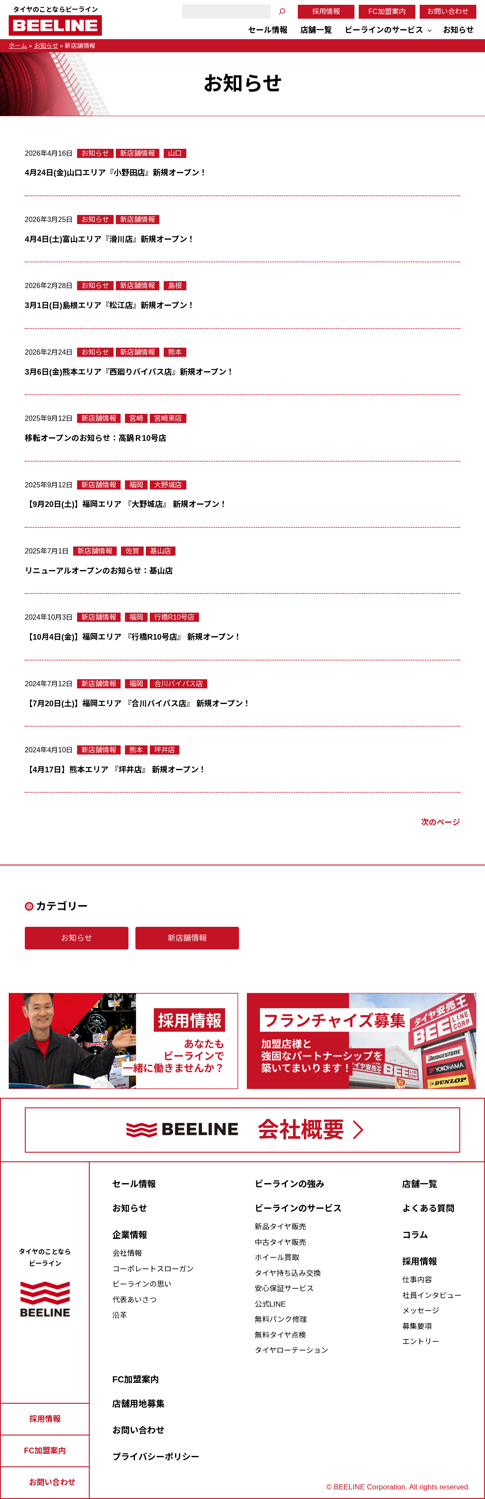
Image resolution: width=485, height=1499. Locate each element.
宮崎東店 (168, 418)
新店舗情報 (137, 153)
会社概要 (300, 1130)
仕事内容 (417, 1280)
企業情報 (129, 1235)
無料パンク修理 (281, 1319)
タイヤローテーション (291, 1350)
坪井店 (164, 750)
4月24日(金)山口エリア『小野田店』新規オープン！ (116, 172)
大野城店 (168, 485)
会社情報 (127, 1253)
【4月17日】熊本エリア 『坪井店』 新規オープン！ (115, 769)
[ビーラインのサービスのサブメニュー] (429, 30)
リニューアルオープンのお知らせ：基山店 (99, 571)
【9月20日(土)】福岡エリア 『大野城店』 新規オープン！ (126, 504)
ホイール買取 (277, 1258)
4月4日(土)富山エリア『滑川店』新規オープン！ (110, 239)
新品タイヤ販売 (280, 1227)
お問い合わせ (448, 11)
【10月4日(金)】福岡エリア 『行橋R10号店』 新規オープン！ (133, 637)
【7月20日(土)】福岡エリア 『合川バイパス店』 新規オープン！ (138, 703)
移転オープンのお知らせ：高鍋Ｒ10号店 (95, 438)
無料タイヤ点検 (280, 1335)
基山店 (160, 551)
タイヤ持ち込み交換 (288, 1273)
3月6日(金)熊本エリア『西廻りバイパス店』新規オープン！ (129, 372)
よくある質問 (428, 1208)
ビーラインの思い (142, 1284)
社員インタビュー (431, 1295)
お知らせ (46, 45)
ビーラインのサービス (298, 1208)
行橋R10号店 (174, 617)
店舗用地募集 (138, 1403)
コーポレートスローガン (153, 1269)
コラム (415, 1235)
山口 (175, 153)
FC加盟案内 (386, 11)
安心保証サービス (284, 1288)
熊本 (175, 352)
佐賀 (132, 551)
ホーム (18, 45)
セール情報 (134, 1184)
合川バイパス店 (178, 683)
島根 (175, 285)
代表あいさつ (134, 1300)
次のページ (440, 822)
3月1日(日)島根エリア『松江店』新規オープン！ (110, 305)
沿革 (119, 1315)
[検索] (282, 11)
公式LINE (270, 1304)
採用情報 (326, 11)
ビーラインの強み (289, 1184)
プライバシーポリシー (155, 1457)
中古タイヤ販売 (280, 1242)
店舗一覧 (419, 1184)
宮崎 (136, 418)
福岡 (136, 485)
